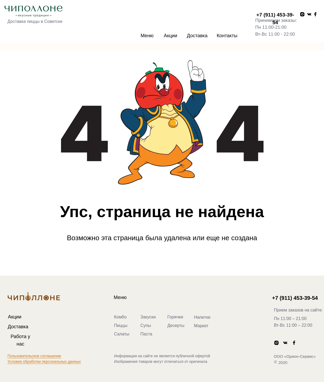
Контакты (227, 35)
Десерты (175, 325)
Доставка (197, 35)
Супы (145, 325)
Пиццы (120, 325)
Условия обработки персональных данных (44, 361)
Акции (170, 35)
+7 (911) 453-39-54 (275, 18)
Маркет (201, 325)
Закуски (148, 317)
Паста (146, 334)
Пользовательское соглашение (34, 356)
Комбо (120, 317)
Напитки (202, 317)
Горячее (175, 317)
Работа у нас (20, 340)
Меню (147, 35)
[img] (33, 12)
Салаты (121, 334)
